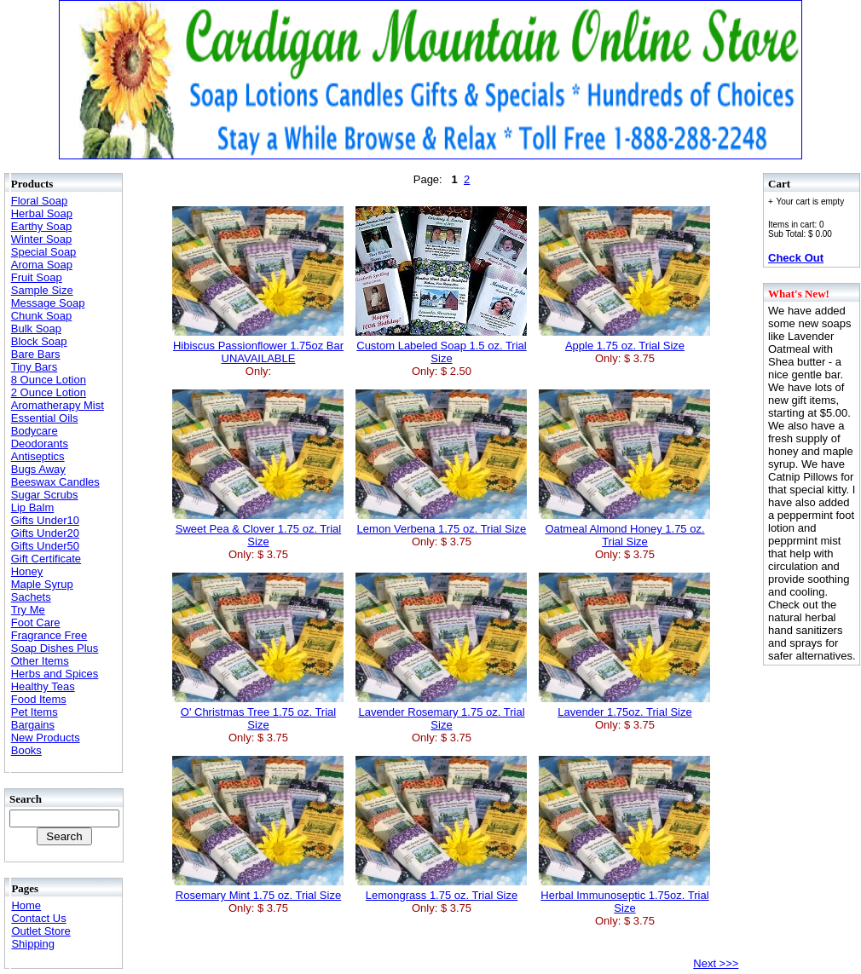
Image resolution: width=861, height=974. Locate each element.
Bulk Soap (36, 328)
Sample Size (42, 290)
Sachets (31, 597)
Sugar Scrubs (44, 494)
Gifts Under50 (45, 545)
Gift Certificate (46, 558)
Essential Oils (44, 418)
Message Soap (48, 303)
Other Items (40, 660)
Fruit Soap (36, 277)
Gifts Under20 (45, 533)
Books (26, 750)
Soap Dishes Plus (55, 648)
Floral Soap (39, 200)
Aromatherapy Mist (57, 405)
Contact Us (38, 918)
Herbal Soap (41, 213)
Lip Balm (33, 507)
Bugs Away (38, 469)
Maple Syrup (42, 584)
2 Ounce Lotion (48, 392)
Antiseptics (38, 456)
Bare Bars (36, 354)
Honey (27, 571)
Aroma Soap (41, 264)
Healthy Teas (43, 686)
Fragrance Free (49, 635)
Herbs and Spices (55, 673)
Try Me (28, 609)
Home (26, 905)
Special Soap (44, 251)
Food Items (38, 699)
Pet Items (34, 712)
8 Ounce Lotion (48, 379)
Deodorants (39, 443)
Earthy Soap (41, 226)
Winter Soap (41, 239)
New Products (45, 737)
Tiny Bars (34, 366)
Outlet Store (40, 931)
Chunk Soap (41, 315)
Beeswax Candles (55, 481)
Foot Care (36, 622)
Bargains (33, 724)
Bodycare (34, 430)
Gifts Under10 (45, 520)
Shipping (33, 943)
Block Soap (39, 341)
